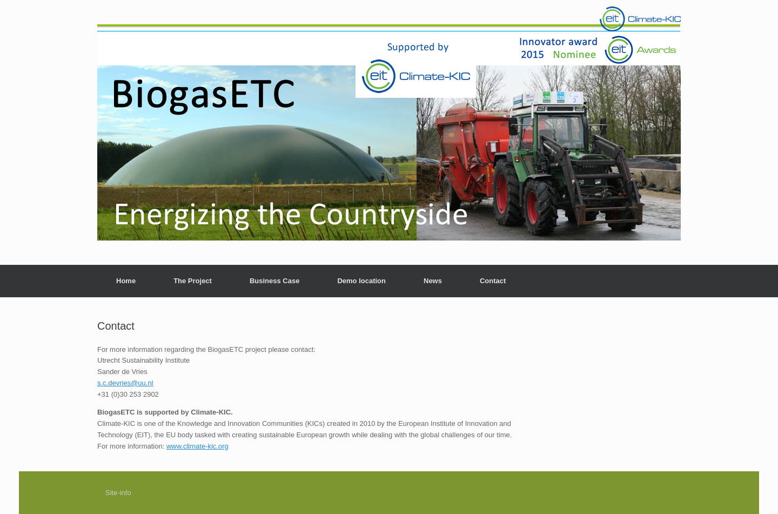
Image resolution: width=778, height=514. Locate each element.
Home (126, 281)
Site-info (118, 493)
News (433, 281)
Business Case (275, 281)
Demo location (361, 281)
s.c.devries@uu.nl (125, 383)
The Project (192, 281)
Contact (493, 281)
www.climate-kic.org (197, 446)
